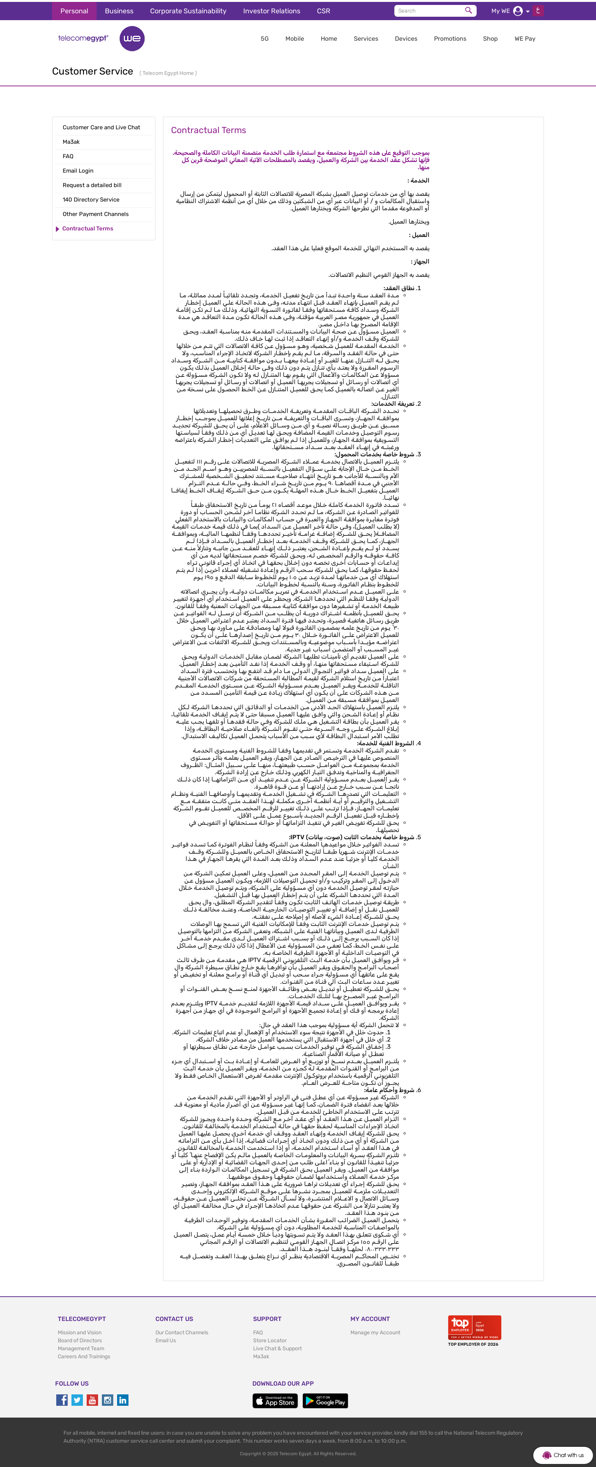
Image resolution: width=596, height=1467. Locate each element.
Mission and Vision (79, 1330)
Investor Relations (271, 9)
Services (366, 36)
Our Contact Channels (181, 1330)
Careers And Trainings (84, 1354)
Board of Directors (80, 1338)
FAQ (258, 1330)
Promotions (450, 36)
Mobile (294, 36)
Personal (74, 9)
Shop (490, 36)
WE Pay (525, 36)
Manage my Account (375, 1330)
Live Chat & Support (277, 1346)
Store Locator (270, 1338)
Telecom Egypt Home (169, 71)
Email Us (165, 1338)
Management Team (81, 1346)
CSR (323, 9)
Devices (406, 36)
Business (119, 9)
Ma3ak (261, 1354)
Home (329, 36)
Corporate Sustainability (188, 9)
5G (265, 36)
